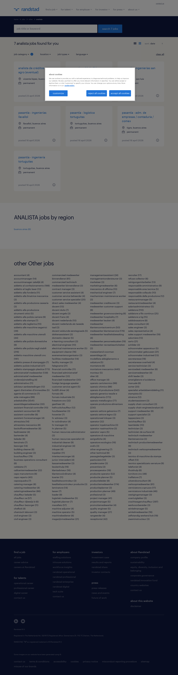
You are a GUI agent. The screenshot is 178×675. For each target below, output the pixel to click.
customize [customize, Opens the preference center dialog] (58, 93)
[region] (90, 84)
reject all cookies (96, 93)
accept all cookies (120, 93)
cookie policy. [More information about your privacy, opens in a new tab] (70, 85)
